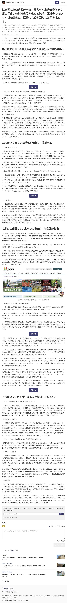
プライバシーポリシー (24, 595)
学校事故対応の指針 (33, 233)
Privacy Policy (11, 600)
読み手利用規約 (14, 595)
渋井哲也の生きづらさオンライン (15, 2)
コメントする (59, 545)
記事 (12, 550)
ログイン (63, 2)
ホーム (7, 550)
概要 (17, 550)
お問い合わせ (47, 595)
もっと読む (5, 581)
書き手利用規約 (5, 595)
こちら (15, 517)
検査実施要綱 (7, 338)
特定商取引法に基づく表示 (36, 595)
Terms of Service (21, 600)
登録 (57, 2)
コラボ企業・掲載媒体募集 (57, 595)
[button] (3, 526)
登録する (33, 87)
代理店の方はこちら (7, 598)
